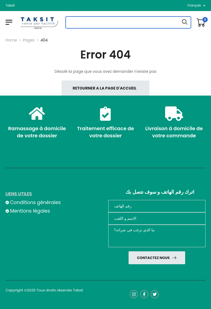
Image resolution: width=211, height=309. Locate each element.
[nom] (157, 218)
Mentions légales (30, 211)
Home (11, 40)
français (194, 5)
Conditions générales (35, 202)
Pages (29, 40)
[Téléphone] (157, 206)
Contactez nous (153, 257)
